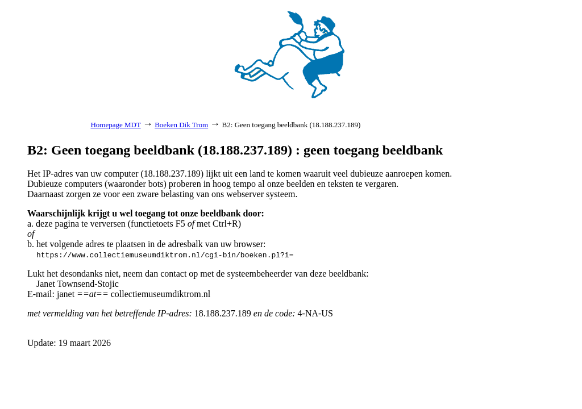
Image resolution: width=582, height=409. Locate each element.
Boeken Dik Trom (181, 124)
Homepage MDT (115, 124)
